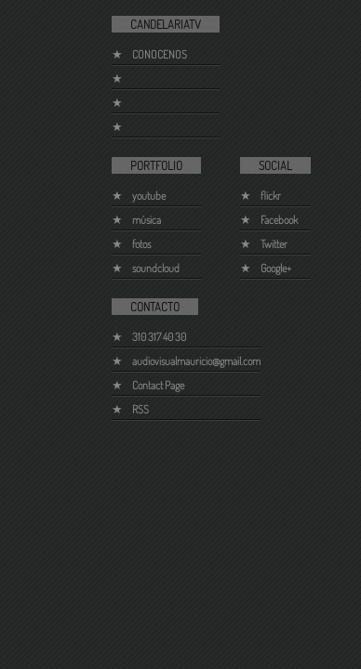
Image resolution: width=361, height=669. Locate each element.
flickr (271, 196)
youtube (149, 196)
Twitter (274, 244)
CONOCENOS (159, 54)
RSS (140, 409)
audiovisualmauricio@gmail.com (196, 361)
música (146, 220)
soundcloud (156, 268)
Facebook (279, 220)
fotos (141, 244)
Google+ (276, 268)
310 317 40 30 (159, 337)
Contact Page (158, 385)
